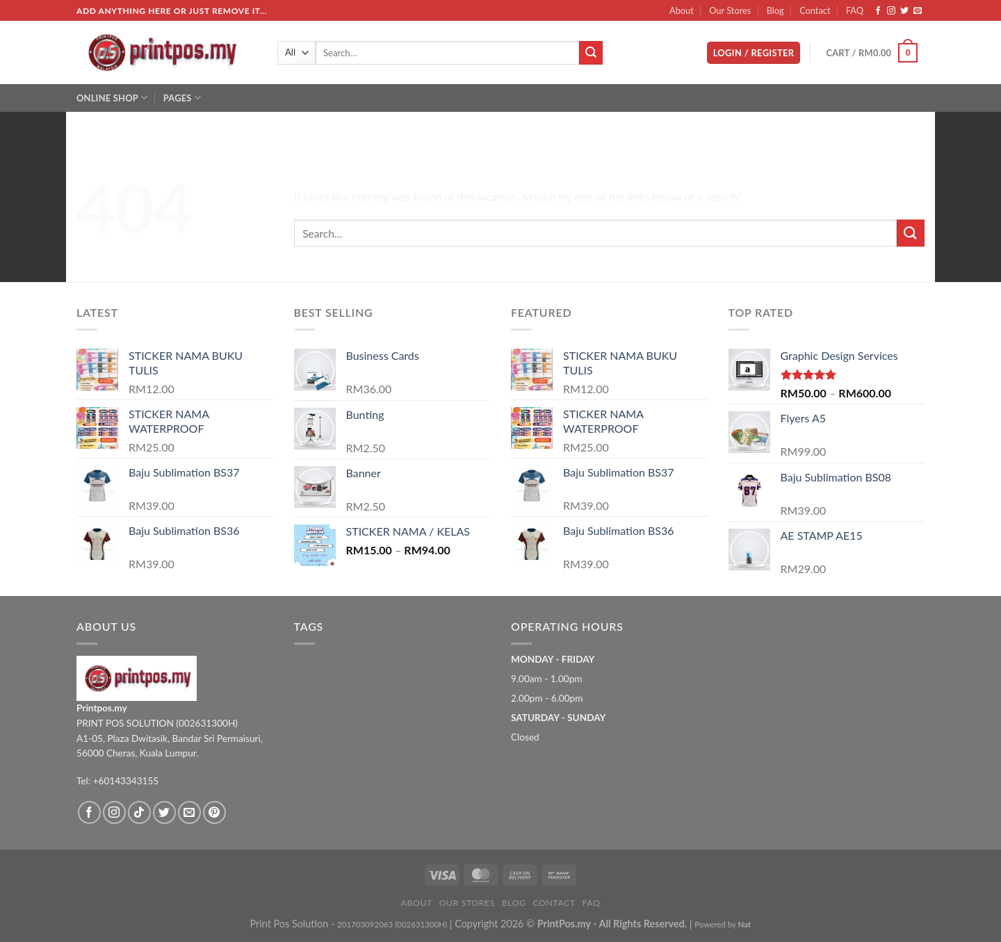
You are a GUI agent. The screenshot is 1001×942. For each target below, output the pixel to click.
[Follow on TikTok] (139, 812)
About (681, 10)
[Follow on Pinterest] (214, 812)
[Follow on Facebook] (878, 11)
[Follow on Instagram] (891, 11)
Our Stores (730, 10)
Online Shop (111, 97)
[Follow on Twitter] (904, 11)
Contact (814, 10)
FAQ (854, 10)
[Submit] (591, 53)
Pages (182, 97)
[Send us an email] (917, 11)
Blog (775, 10)
